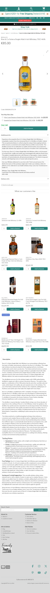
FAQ (3, 535)
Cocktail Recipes (6, 531)
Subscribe (40, 510)
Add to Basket (28, 128)
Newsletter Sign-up (30, 518)
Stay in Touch (5, 507)
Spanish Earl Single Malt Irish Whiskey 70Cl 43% (23, 120)
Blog (3, 529)
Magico (33, 583)
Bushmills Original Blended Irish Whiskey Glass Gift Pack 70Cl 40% (37, 341)
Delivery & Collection (31, 520)
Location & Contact (6, 518)
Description (6, 359)
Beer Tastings (5, 537)
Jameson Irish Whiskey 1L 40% (11, 220)
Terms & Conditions (31, 529)
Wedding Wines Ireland (8, 533)
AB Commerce (45, 583)
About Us (4, 516)
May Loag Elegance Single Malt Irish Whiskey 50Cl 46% (26, 117)
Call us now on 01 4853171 (25, 579)
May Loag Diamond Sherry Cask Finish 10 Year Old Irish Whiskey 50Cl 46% (12, 260)
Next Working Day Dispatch (25, 24)
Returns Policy (29, 522)
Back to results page (8, 185)
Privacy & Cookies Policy (32, 533)
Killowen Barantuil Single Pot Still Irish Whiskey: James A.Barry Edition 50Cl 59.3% (12, 301)
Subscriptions (29, 516)
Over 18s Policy (30, 531)
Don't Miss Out (25, 20)
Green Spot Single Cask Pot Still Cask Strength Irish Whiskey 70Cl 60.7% (36, 301)
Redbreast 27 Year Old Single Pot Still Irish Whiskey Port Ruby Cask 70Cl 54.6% (13, 341)
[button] (47, 51)
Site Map (4, 539)
